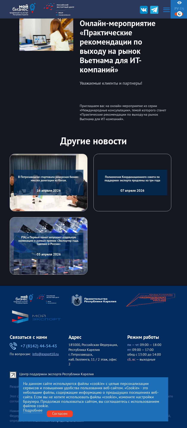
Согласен (59, 413)
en (182, 9)
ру (177, 9)
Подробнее (32, 410)
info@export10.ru (45, 354)
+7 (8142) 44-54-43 (33, 346)
